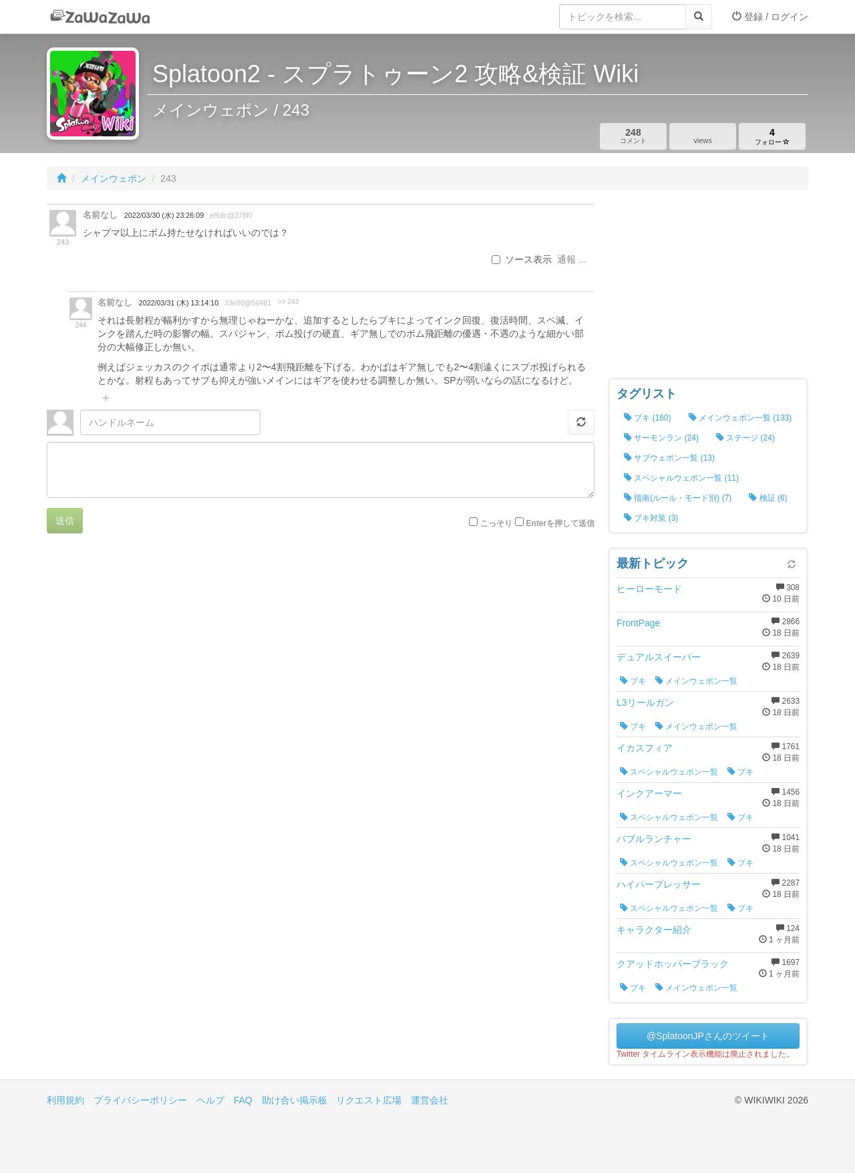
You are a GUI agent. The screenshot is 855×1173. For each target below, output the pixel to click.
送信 (64, 520)
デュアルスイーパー (659, 657)
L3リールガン (645, 702)
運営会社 (429, 1100)
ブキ (633, 681)
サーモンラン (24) (661, 437)
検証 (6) (768, 498)
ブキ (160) (647, 417)
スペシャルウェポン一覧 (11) (681, 478)
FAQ (243, 1100)
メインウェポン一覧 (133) (740, 417)
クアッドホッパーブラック (673, 963)
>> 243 (288, 301)
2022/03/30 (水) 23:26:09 (164, 215)
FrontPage (638, 623)
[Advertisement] (708, 287)
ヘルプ (210, 1100)
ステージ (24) (745, 437)
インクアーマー (649, 793)
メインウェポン (113, 178)
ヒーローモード (649, 588)
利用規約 (65, 1100)
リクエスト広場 (368, 1100)
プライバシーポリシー (140, 1100)
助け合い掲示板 (294, 1100)
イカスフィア (645, 748)
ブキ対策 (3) (651, 518)
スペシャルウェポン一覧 (669, 772)
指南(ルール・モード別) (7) (677, 498)
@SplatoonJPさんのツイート (708, 1036)
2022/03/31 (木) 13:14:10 (178, 303)
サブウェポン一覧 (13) (669, 458)
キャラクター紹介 (654, 929)
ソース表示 (522, 259)
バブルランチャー (654, 838)
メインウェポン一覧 (696, 681)
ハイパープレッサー (659, 884)
